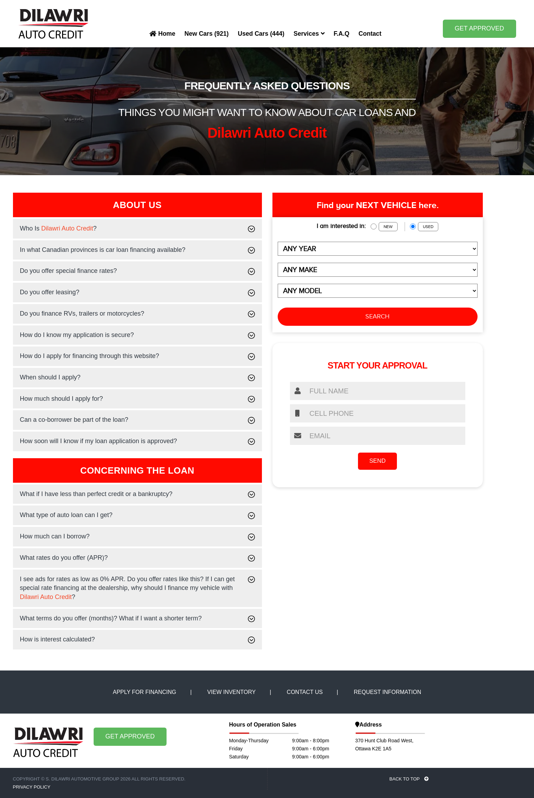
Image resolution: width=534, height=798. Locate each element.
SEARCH (377, 316)
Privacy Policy (31, 787)
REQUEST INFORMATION (387, 692)
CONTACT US (305, 692)
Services (308, 33)
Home (162, 33)
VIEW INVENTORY (231, 692)
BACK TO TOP (409, 779)
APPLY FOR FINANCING (144, 692)
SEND (377, 461)
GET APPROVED (479, 28)
